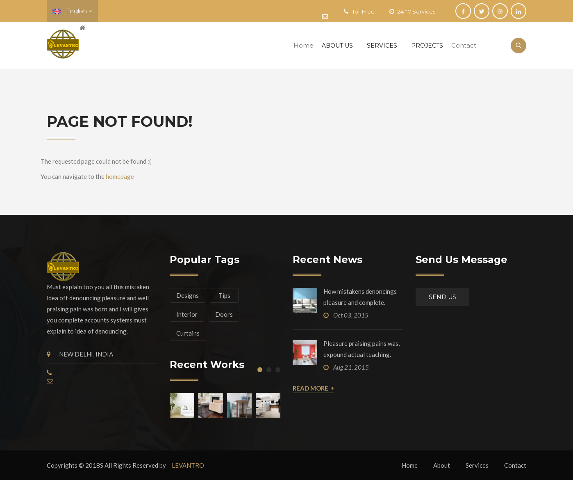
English (72, 11)
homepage (120, 176)
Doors (224, 314)
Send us (442, 297)
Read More (313, 388)
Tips (224, 295)
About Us (337, 45)
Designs (187, 295)
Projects (427, 45)
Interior (187, 314)
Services (382, 45)
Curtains (188, 333)
